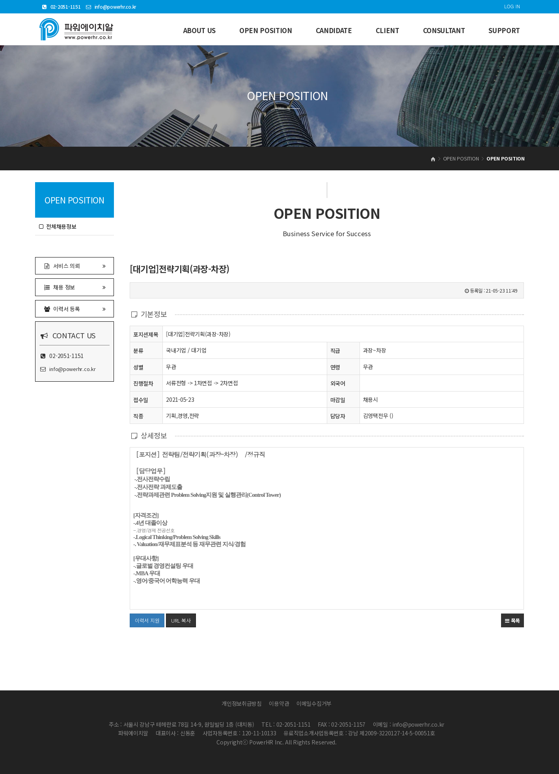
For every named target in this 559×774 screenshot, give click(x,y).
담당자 (337, 416)
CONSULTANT (444, 30)
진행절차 (143, 383)
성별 (138, 367)
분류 (138, 350)
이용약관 (279, 703)
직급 (335, 350)
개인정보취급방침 (242, 703)
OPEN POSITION (265, 30)
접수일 (140, 399)
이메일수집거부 (314, 703)
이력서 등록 (74, 308)
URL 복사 (180, 620)
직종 (138, 416)
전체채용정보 (57, 226)
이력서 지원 (144, 619)
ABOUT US (199, 30)
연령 (335, 367)
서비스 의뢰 (74, 265)
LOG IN (512, 6)
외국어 (337, 383)
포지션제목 (145, 334)
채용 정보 (74, 287)
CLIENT (387, 30)
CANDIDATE (334, 30)
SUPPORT (504, 30)
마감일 (337, 400)
